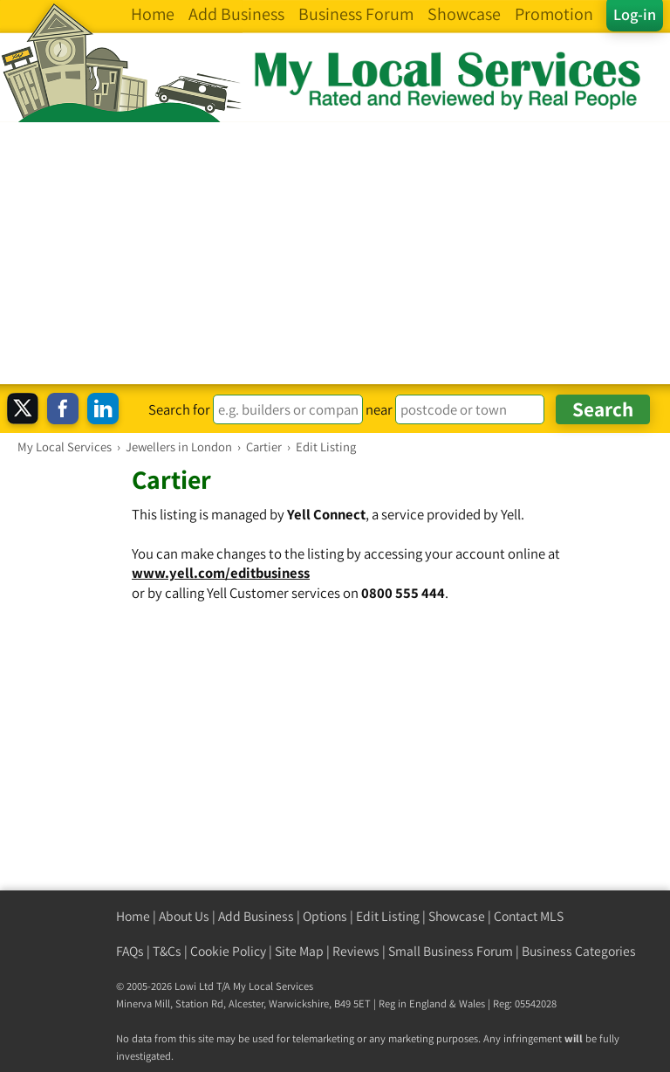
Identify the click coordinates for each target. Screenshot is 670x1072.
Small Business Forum (450, 951)
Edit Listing (388, 916)
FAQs (130, 951)
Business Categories (579, 951)
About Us (184, 916)
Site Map (299, 951)
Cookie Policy (228, 951)
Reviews (355, 951)
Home (133, 916)
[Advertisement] (335, 253)
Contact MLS (529, 916)
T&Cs (167, 951)
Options (325, 916)
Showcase (456, 916)
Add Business (256, 916)
